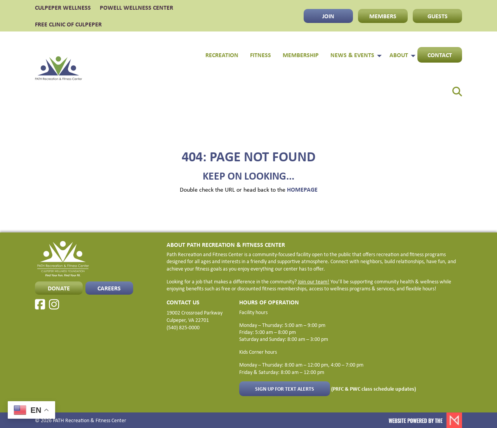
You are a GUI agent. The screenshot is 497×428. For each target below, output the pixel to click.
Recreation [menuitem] (221, 55)
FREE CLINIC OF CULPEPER (68, 24)
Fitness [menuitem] (260, 55)
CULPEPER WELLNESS (63, 7)
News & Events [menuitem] (352, 55)
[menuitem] (452, 89)
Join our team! (313, 281)
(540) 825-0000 (183, 327)
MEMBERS (382, 16)
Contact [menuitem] (439, 55)
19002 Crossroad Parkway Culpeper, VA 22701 (194, 316)
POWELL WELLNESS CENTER (136, 7)
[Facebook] (40, 304)
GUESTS (437, 16)
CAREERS (109, 288)
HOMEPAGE (302, 189)
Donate (59, 288)
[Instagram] (54, 304)
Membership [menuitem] (301, 55)
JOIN (328, 16)
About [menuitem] (398, 55)
